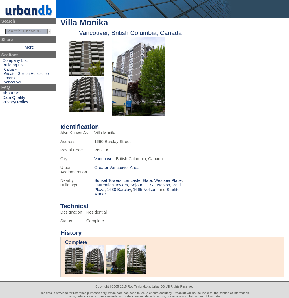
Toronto (10, 79)
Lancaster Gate (138, 180)
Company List (15, 61)
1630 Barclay (119, 189)
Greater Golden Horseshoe (26, 75)
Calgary (10, 70)
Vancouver (12, 83)
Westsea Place (168, 180)
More (29, 48)
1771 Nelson (158, 185)
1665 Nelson (144, 189)
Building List (13, 66)
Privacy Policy (15, 103)
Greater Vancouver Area (116, 167)
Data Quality (13, 98)
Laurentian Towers (111, 185)
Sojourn (137, 185)
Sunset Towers (107, 180)
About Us (10, 94)
